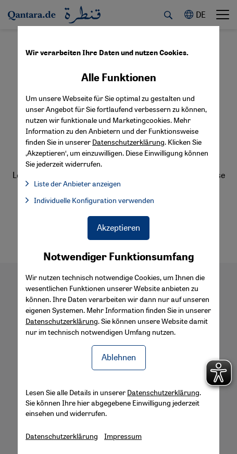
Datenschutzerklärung (62, 320)
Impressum (123, 435)
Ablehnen (119, 356)
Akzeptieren (118, 227)
